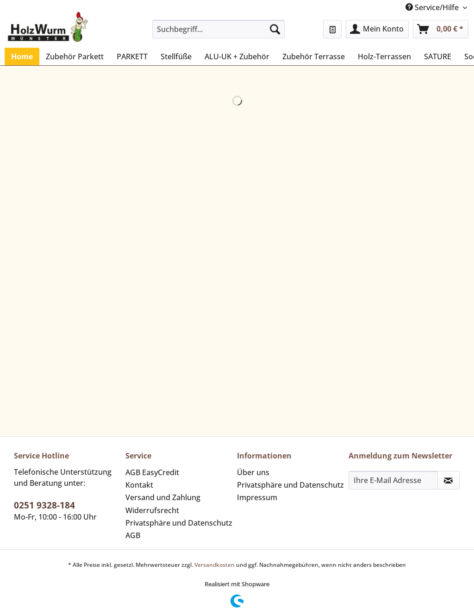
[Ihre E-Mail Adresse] (393, 480)
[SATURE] (438, 56)
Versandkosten (214, 565)
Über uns (253, 472)
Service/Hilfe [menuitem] (433, 7)
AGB (132, 535)
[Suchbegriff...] (218, 29)
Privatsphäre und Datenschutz (178, 523)
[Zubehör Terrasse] (313, 56)
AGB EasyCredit (152, 472)
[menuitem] (218, 33)
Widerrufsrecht (152, 510)
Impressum (257, 497)
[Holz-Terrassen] (384, 56)
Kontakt (139, 485)
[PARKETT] (132, 56)
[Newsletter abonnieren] (448, 480)
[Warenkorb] (440, 29)
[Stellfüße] (176, 56)
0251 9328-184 (44, 505)
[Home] (22, 56)
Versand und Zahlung (162, 497)
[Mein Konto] (377, 29)
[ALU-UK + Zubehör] (237, 56)
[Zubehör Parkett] (74, 56)
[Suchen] (275, 29)
